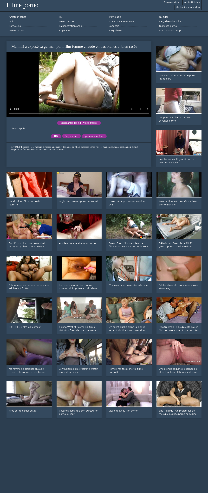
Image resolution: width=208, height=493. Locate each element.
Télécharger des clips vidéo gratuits (78, 122)
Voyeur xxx (71, 136)
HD (56, 136)
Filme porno (22, 5)
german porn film (94, 136)
